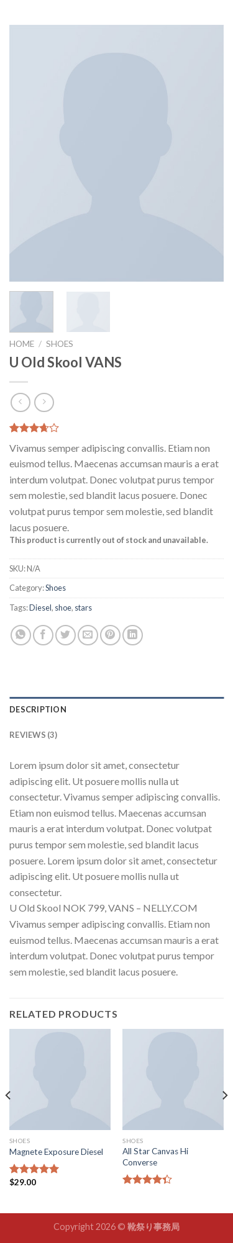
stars (83, 608)
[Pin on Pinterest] (110, 635)
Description (37, 709)
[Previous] (8, 1119)
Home (21, 344)
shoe (63, 608)
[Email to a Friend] (88, 635)
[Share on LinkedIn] (132, 635)
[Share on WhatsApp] (21, 635)
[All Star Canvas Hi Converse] (173, 1079)
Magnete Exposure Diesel (56, 1152)
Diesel (40, 608)
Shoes (59, 344)
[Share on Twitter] (65, 635)
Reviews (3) (33, 735)
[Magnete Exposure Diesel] (60, 1079)
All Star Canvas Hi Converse (155, 1156)
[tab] (116, 709)
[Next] (224, 1119)
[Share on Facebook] (43, 635)
